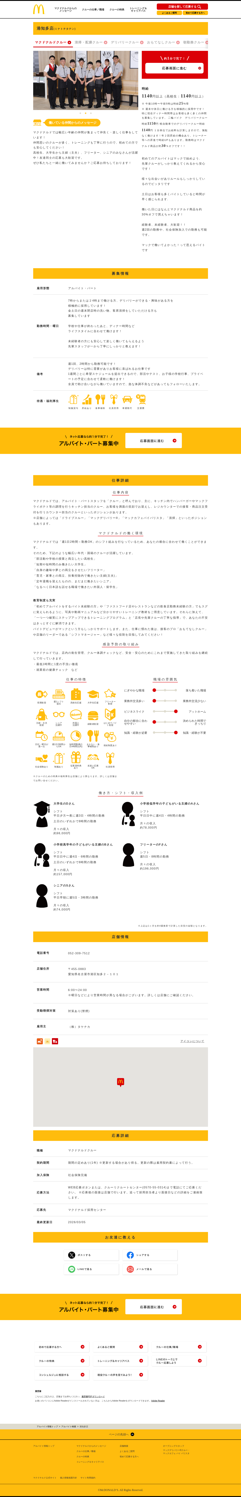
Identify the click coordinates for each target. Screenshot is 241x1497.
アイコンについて (192, 1041)
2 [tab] (85, 113)
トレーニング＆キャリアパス (138, 9)
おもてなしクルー (161, 42)
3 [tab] (91, 113)
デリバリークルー (125, 42)
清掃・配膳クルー (89, 42)
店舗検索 (124, 1446)
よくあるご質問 (169, 13)
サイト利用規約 (88, 1478)
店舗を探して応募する (182, 6)
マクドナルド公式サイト (44, 1478)
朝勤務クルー (193, 42)
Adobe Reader (158, 1401)
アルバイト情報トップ (43, 1446)
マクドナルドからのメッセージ (65, 9)
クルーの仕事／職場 (93, 9)
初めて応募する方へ (195, 13)
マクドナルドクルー (51, 42)
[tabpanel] (85, 80)
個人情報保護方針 (68, 1478)
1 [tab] (80, 113)
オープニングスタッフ (173, 1446)
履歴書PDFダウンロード (93, 1396)
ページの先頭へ (119, 1434)
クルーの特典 (116, 9)
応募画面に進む (174, 68)
